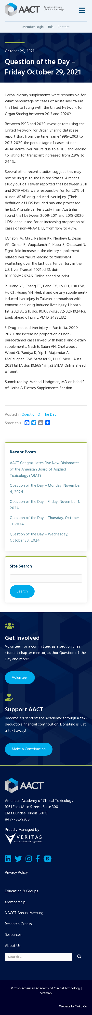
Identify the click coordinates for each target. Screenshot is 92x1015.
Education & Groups (21, 891)
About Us (13, 946)
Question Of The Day (39, 414)
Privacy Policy (16, 873)
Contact (63, 27)
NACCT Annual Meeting (24, 913)
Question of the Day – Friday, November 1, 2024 (45, 505)
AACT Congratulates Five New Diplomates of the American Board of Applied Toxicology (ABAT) (44, 469)
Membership (15, 902)
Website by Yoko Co (73, 1006)
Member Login (33, 27)
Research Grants (18, 924)
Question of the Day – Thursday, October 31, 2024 (44, 521)
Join (50, 27)
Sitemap (46, 993)
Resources (13, 935)
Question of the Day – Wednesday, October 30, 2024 (39, 537)
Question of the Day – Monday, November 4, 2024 (45, 489)
